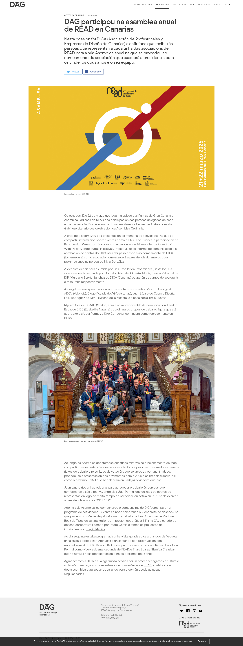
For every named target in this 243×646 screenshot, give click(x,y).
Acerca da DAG (143, 4)
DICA (90, 561)
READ (148, 565)
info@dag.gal (112, 617)
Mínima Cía (150, 520)
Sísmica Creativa (162, 549)
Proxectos (179, 4)
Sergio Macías (95, 529)
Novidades (162, 4)
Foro (217, 4)
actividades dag (74, 15)
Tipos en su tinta (87, 520)
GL (226, 4)
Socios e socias (200, 4)
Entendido (203, 641)
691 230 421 (116, 615)
